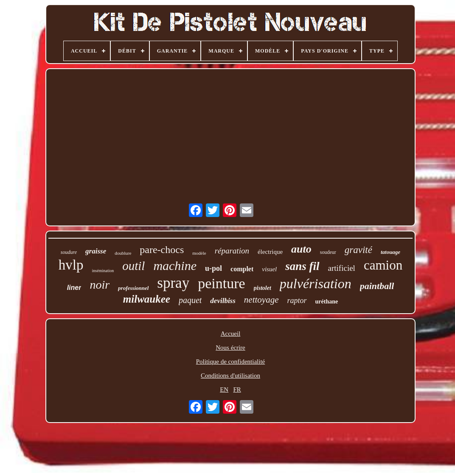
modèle (199, 253)
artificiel (341, 268)
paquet (190, 300)
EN (224, 389)
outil (133, 266)
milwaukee (146, 299)
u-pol (213, 268)
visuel (269, 269)
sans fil (302, 266)
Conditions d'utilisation (230, 375)
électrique (270, 251)
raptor (297, 300)
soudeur (328, 252)
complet (241, 269)
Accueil (231, 333)
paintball (377, 286)
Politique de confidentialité (230, 361)
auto (301, 249)
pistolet (262, 288)
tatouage (390, 252)
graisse (95, 251)
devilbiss (223, 301)
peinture (221, 283)
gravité (358, 250)
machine (175, 266)
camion (383, 265)
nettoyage (261, 300)
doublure (123, 253)
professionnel (133, 288)
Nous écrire (230, 347)
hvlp (71, 265)
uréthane (326, 301)
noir (100, 284)
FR (237, 389)
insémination (103, 270)
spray (173, 283)
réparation (232, 250)
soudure (69, 252)
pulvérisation (315, 283)
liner (74, 287)
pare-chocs (162, 249)
